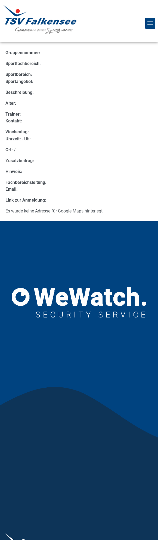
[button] (150, 23)
